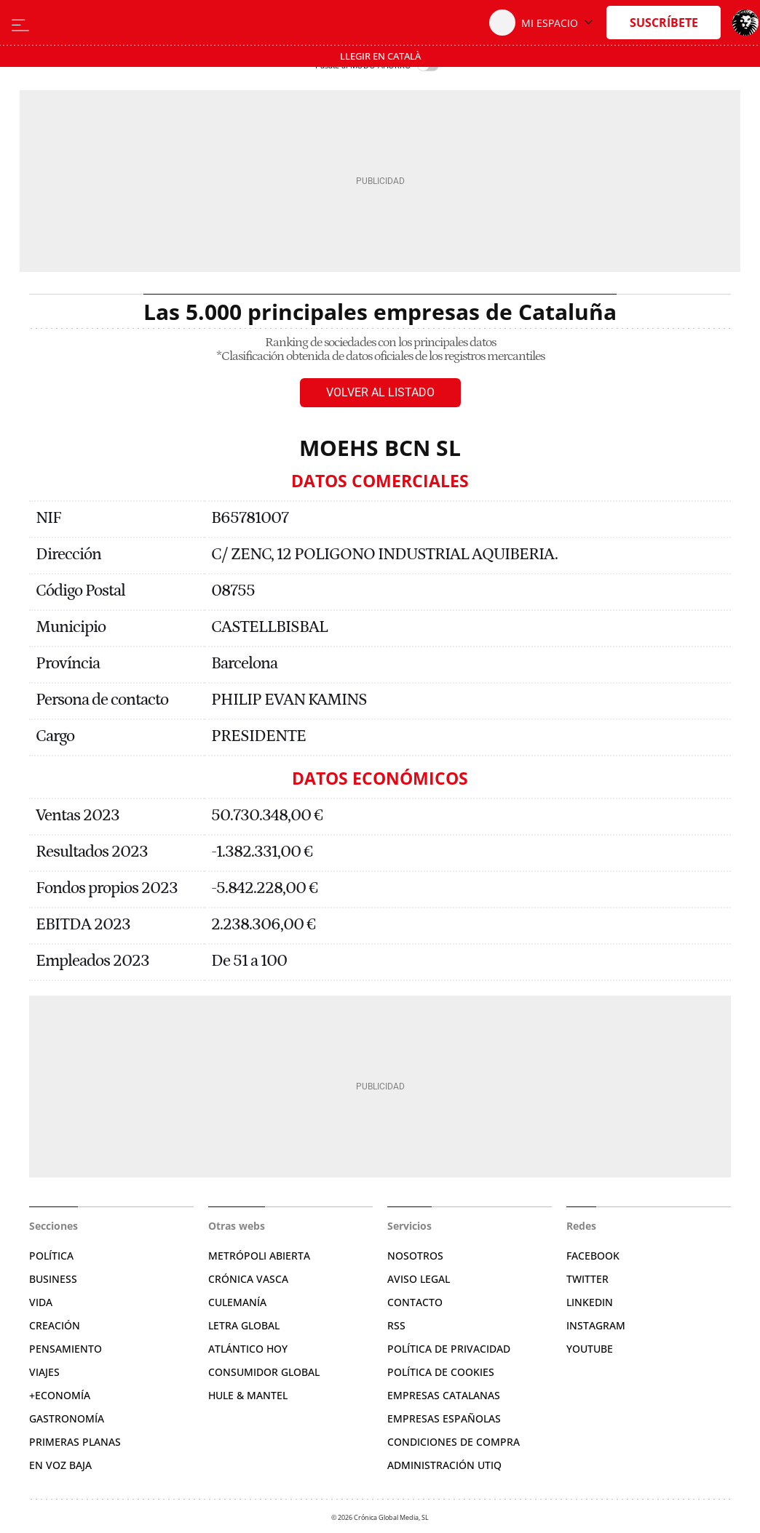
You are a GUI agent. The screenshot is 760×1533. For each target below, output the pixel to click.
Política (51, 1255)
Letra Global (244, 1325)
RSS (396, 1325)
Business (53, 1279)
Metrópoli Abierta (259, 1255)
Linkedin (589, 1302)
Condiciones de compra (453, 1442)
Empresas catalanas (443, 1395)
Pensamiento (65, 1349)
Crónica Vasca (248, 1279)
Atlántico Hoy (248, 1349)
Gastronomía (66, 1418)
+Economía (59, 1395)
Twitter (587, 1279)
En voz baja (60, 1465)
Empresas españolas (444, 1418)
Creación (54, 1325)
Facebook (593, 1255)
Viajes (44, 1372)
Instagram (595, 1325)
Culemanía (237, 1302)
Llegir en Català (380, 56)
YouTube (589, 1349)
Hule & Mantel (248, 1395)
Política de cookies (440, 1372)
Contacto (415, 1302)
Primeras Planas (75, 1442)
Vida (40, 1302)
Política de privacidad (448, 1349)
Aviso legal (418, 1279)
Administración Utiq (444, 1465)
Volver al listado (380, 392)
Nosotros (415, 1255)
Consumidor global (264, 1372)
